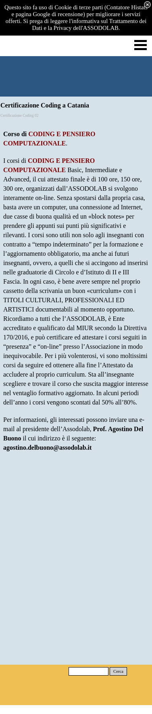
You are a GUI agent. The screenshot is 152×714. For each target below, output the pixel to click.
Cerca (118, 671)
